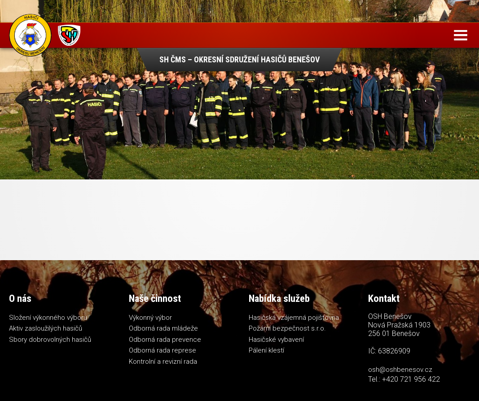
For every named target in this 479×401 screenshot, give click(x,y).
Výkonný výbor (150, 318)
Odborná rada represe (162, 350)
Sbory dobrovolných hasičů (50, 340)
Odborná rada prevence (165, 340)
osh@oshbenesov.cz (400, 370)
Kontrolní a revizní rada (163, 361)
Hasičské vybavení (276, 340)
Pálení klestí (266, 350)
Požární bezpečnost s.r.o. (287, 328)
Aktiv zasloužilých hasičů (45, 328)
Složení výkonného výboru (48, 318)
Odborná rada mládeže (163, 328)
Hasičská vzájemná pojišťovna (294, 318)
